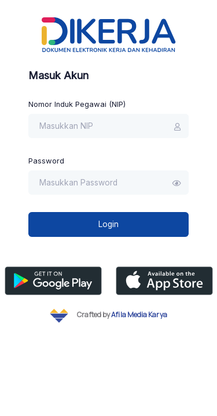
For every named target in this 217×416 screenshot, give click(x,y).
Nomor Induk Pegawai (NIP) (77, 104)
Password (46, 161)
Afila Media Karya (139, 315)
